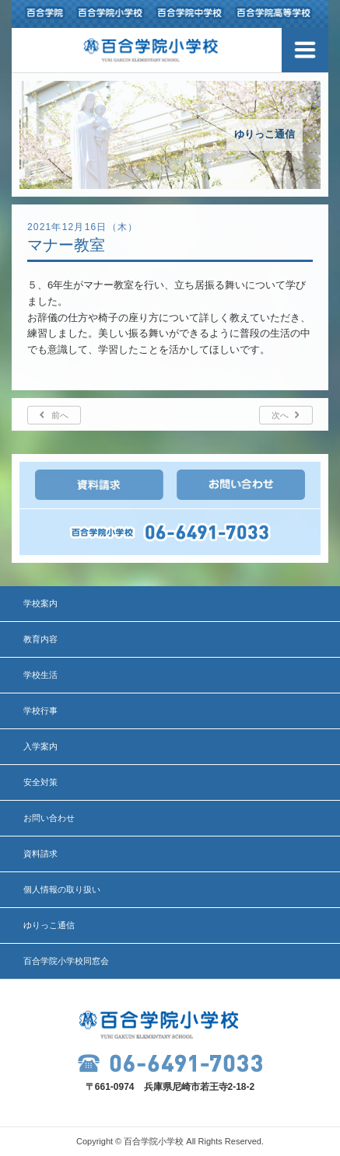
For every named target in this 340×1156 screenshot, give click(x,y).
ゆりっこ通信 (49, 925)
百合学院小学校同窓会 (66, 961)
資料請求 (40, 853)
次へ (280, 415)
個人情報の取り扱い (61, 889)
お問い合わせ (49, 817)
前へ (59, 415)
